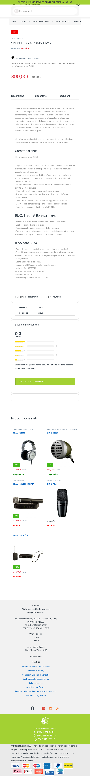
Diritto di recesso (36, 683)
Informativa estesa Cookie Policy (36, 666)
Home (13, 21)
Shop (23, 21)
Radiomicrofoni (62, 21)
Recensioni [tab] (64, 96)
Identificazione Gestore (36, 687)
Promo (52, 297)
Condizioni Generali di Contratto (36, 675)
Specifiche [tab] (41, 96)
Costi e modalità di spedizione (36, 679)
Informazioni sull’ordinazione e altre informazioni (35, 691)
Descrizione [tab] (17, 96)
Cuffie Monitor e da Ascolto (23, 429)
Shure (58, 297)
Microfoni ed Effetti (41, 21)
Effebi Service (36, 656)
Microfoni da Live (53, 429)
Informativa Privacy (36, 671)
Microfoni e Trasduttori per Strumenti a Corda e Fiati (62, 430)
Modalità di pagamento (36, 695)
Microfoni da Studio (54, 481)
